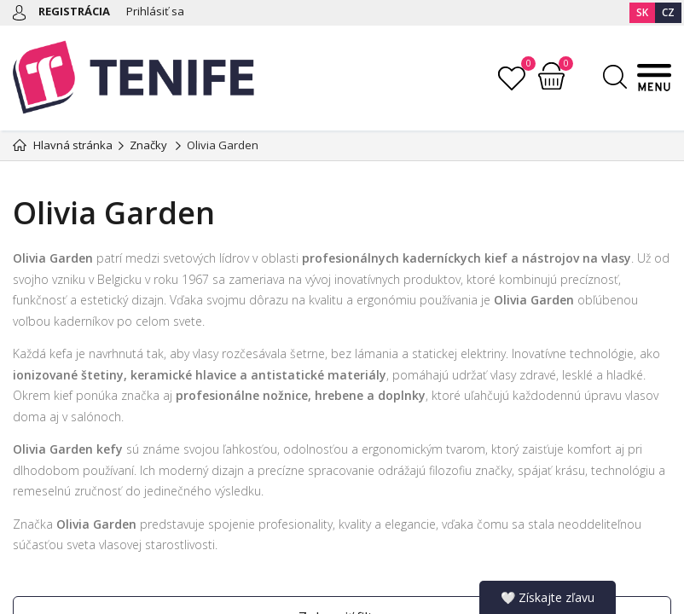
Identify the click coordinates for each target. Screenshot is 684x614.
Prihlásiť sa (155, 11)
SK (642, 12)
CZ (668, 12)
